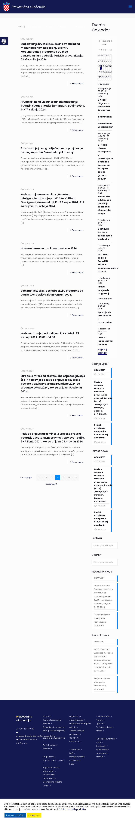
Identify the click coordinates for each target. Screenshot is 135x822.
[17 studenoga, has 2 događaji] (99, 72)
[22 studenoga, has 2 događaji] (109, 72)
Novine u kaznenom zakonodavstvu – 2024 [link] (49, 248)
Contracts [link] (100, 746)
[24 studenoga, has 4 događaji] (99, 77)
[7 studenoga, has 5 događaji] (106, 61)
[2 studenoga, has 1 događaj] (110, 56)
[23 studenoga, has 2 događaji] (110, 72)
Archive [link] (99, 756)
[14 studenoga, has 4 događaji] (106, 67)
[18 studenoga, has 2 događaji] (101, 72)
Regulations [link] (48, 756)
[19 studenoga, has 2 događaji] (103, 72)
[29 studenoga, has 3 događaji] (109, 77)
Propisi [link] (46, 716)
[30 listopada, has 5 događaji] (104, 56)
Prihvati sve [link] (33, 815)
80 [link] (75, 477)
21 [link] (58, 477)
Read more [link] (77, 83)
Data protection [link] (77, 756)
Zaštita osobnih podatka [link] (72, 809)
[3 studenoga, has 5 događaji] (99, 61)
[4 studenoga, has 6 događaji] (101, 61)
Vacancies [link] (74, 749)
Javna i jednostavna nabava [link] (105, 341)
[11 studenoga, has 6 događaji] (101, 67)
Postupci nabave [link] (104, 727)
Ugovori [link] (100, 723)
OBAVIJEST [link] (99, 580)
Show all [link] (80, 26)
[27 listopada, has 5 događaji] (99, 56)
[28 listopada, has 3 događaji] (101, 56)
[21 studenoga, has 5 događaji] (106, 72)
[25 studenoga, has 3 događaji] (101, 77)
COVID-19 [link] (74, 737)
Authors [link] (63, 26)
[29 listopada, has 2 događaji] (103, 56)
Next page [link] (52, 484)
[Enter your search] (104, 547)
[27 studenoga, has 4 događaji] (104, 77)
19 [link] (46, 477)
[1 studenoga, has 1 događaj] (109, 56)
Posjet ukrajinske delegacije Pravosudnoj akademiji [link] (102, 622)
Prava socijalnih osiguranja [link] (104, 290)
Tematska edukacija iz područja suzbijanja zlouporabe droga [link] (104, 205)
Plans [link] (98, 742)
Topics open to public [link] (53, 760)
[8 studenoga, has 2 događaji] (109, 61)
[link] (4, 41)
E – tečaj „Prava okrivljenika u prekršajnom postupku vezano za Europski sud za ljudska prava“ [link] (105, 161)
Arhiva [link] (99, 730)
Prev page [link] (26, 477)
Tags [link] (50, 26)
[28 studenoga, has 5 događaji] (106, 77)
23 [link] (69, 477)
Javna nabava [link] (103, 716)
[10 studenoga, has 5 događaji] (99, 67)
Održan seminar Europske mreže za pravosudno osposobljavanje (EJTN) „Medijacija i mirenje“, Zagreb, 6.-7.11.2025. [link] (103, 599)
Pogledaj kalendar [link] (102, 351)
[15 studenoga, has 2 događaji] (109, 67)
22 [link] (63, 477)
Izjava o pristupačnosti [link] (54, 737)
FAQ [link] (71, 753)
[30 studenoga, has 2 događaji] (110, 77)
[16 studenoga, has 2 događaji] (110, 67)
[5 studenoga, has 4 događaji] (103, 61)
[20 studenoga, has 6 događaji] (104, 72)
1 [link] (39, 477)
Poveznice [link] (74, 741)
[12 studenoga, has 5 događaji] (103, 67)
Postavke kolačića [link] (15, 815)
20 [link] (52, 477)
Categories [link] (35, 26)
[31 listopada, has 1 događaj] (106, 56)
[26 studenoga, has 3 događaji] (103, 77)
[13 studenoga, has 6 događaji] (104, 67)
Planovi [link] (99, 720)
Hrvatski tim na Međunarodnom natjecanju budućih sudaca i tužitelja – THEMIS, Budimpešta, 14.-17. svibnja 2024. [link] (53, 105)
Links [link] (71, 764)
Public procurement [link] (105, 738)
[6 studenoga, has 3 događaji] (104, 61)
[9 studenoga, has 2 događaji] (110, 61)
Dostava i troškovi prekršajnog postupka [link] (105, 234)
